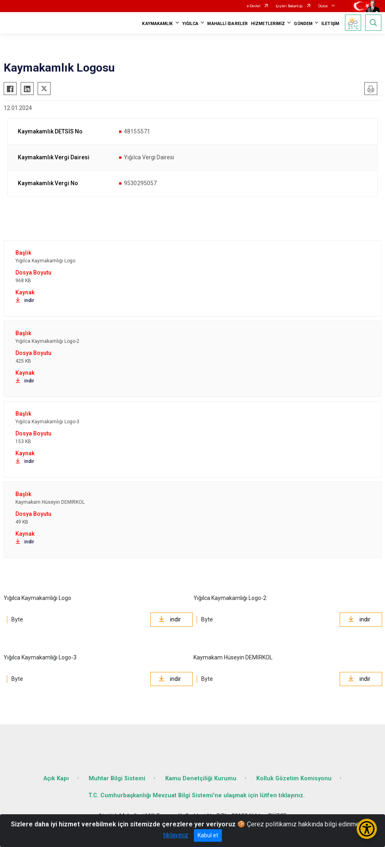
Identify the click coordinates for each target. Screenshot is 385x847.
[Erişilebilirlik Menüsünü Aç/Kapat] (367, 829)
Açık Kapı (56, 778)
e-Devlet (253, 6)
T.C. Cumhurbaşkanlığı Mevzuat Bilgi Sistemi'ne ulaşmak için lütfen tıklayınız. (196, 795)
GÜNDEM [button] (303, 23)
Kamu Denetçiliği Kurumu (200, 778)
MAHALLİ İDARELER (227, 23)
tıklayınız (175, 835)
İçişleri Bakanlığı (289, 6)
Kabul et (208, 835)
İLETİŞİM (330, 23)
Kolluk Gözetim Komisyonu (294, 778)
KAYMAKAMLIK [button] (157, 23)
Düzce (323, 6)
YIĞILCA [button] (190, 23)
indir (24, 300)
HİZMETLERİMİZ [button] (268, 23)
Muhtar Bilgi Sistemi (117, 778)
